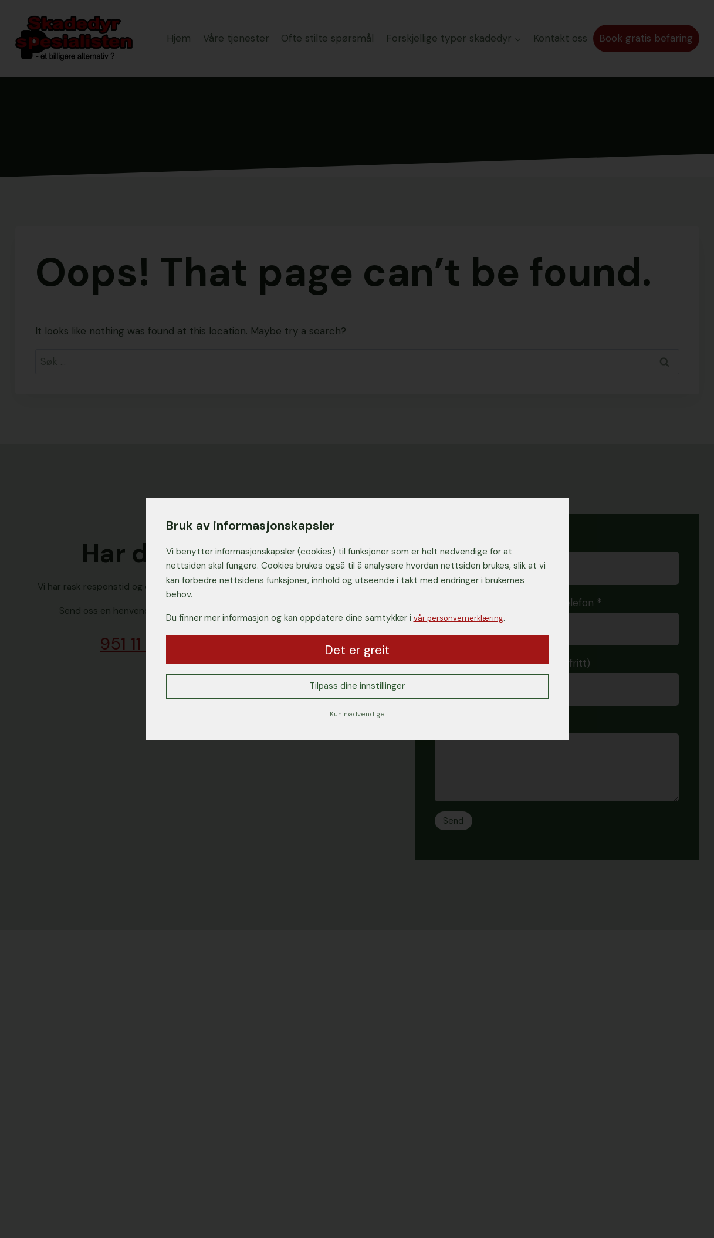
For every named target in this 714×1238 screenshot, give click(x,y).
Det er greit (357, 649)
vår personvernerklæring (462, 617)
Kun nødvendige (357, 714)
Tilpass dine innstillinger (357, 686)
